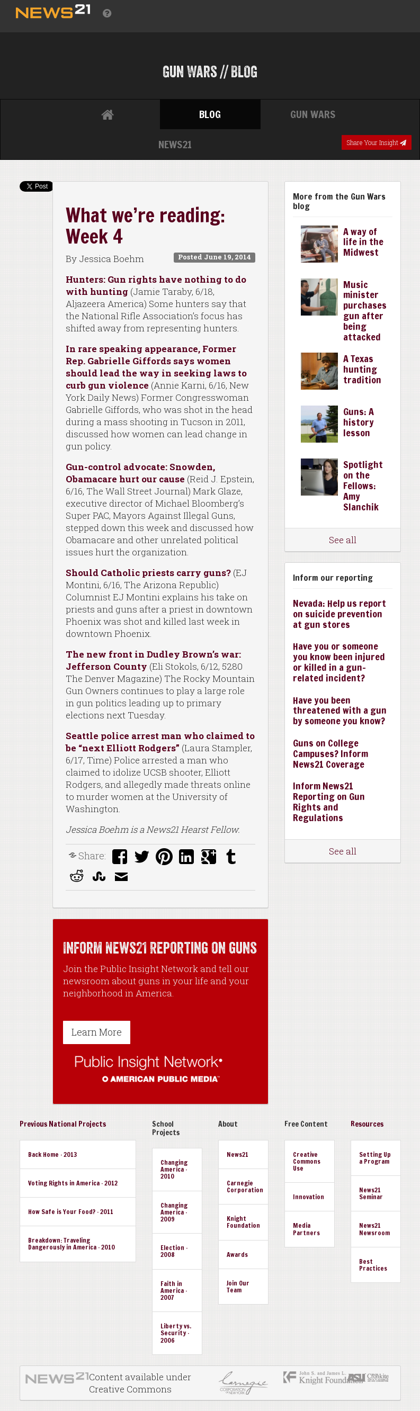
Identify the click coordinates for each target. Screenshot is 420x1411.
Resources (367, 1124)
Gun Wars (312, 114)
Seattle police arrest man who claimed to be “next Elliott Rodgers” (160, 742)
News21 (175, 144)
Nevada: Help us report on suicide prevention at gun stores (339, 613)
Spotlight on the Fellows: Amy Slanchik (363, 485)
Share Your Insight (376, 142)
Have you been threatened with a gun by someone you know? (340, 710)
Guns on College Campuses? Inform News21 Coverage (330, 753)
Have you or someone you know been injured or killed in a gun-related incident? (339, 661)
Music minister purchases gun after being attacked (365, 310)
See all (342, 540)
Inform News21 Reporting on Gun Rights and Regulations (329, 801)
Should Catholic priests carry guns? (149, 573)
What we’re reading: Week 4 (145, 226)
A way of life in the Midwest (363, 241)
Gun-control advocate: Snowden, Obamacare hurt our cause (140, 473)
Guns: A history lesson (358, 422)
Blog (210, 114)
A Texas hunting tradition (362, 369)
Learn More (97, 1032)
